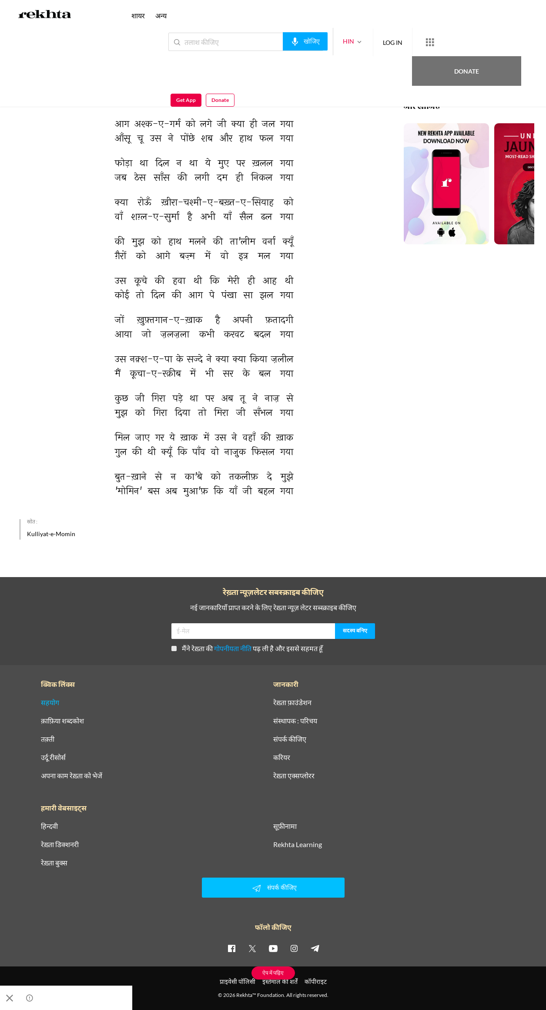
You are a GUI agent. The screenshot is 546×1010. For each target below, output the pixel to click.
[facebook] (231, 948)
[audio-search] (273, 41)
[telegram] (315, 948)
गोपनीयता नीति (232, 648)
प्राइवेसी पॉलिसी (237, 981)
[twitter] (252, 948)
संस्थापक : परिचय (295, 720)
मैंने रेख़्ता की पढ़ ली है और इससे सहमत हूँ (247, 648)
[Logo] (45, 15)
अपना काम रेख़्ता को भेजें (71, 775)
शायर (138, 15)
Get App (489, 42)
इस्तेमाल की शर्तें (280, 981)
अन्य (161, 15)
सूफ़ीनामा (285, 826)
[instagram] (294, 948)
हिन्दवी (49, 826)
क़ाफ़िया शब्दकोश (62, 720)
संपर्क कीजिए (289, 739)
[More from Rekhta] (398, 42)
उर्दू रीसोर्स (53, 757)
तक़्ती (47, 739)
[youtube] (273, 948)
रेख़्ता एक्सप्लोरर (294, 775)
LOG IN (361, 41)
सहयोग (50, 702)
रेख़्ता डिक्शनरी (60, 844)
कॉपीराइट (316, 981)
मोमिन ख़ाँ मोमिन (37, 60)
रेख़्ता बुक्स (54, 862)
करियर (281, 757)
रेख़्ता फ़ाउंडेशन (292, 702)
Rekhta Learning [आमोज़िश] (297, 844)
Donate (444, 41)
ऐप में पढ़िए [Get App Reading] (273, 972)
